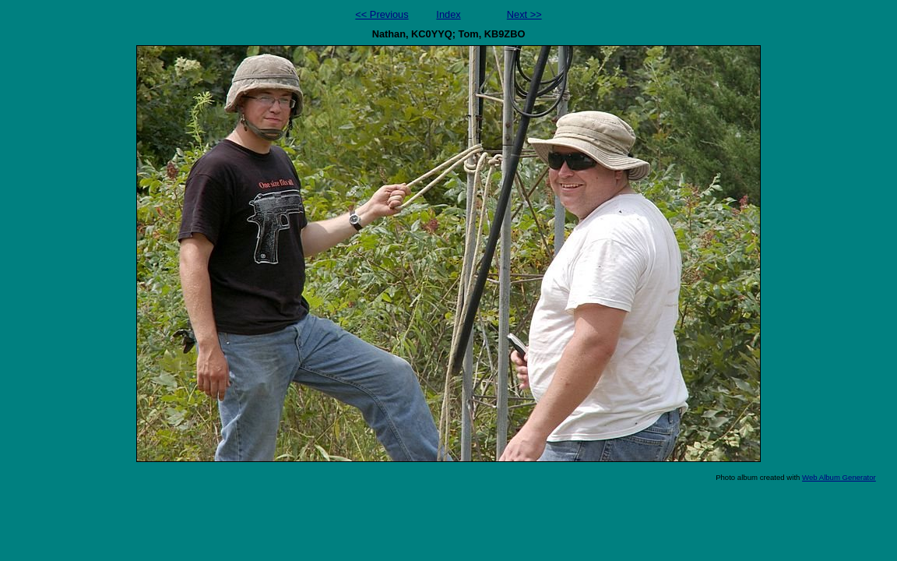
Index (448, 14)
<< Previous (381, 14)
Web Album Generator (839, 477)
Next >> (524, 14)
